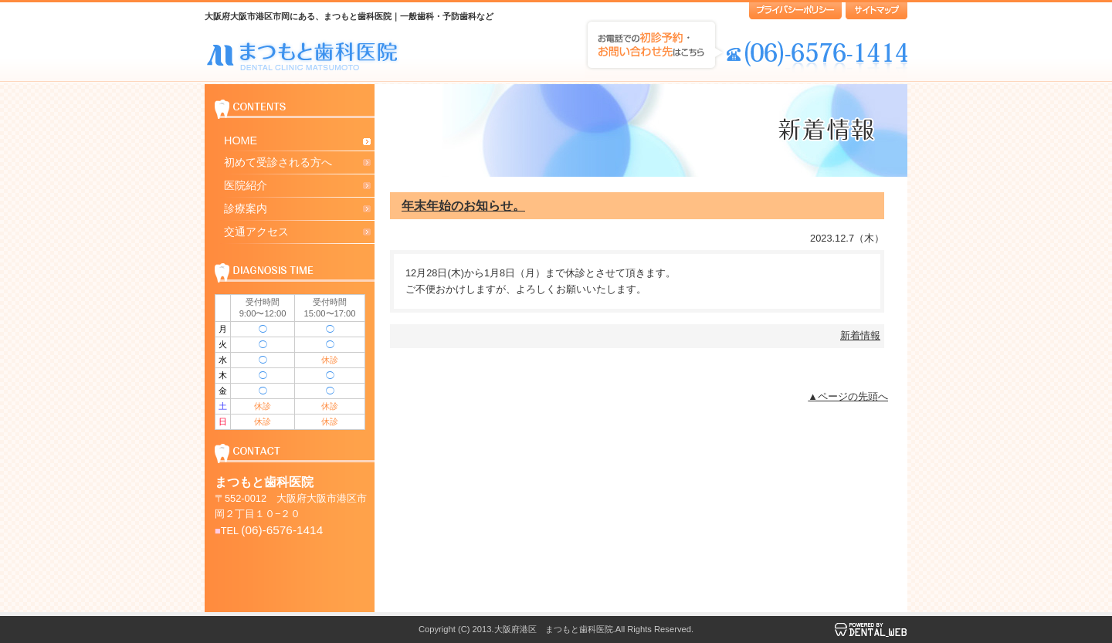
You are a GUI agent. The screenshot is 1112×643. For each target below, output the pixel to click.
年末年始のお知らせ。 (463, 205)
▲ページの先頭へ (848, 396)
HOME (240, 140)
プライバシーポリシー (795, 10)
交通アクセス (256, 231)
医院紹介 (245, 185)
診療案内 (245, 208)
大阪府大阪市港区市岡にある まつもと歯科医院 (303, 55)
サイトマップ (876, 10)
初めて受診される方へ (278, 162)
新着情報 (860, 335)
